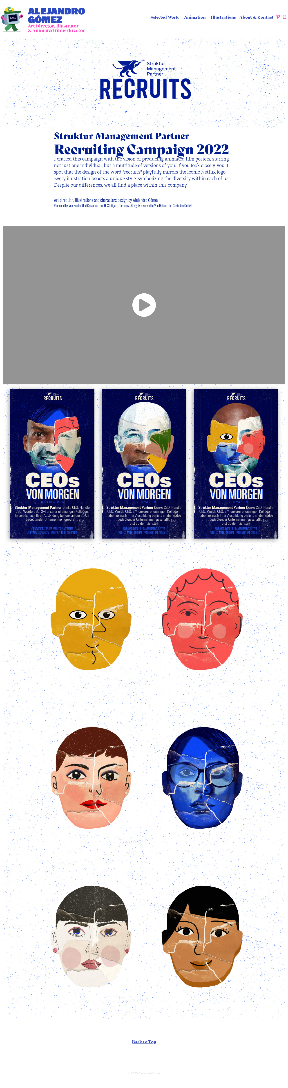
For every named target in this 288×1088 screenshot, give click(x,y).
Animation (195, 17)
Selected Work (164, 17)
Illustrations (223, 17)
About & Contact (256, 17)
